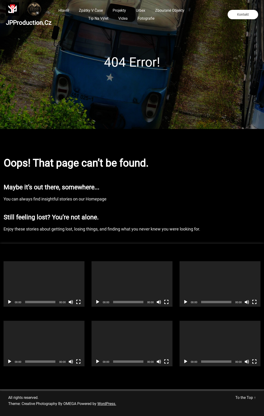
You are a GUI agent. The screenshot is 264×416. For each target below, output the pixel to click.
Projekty (119, 10)
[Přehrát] (9, 302)
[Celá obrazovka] (78, 302)
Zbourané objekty (169, 10)
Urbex (140, 10)
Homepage (96, 199)
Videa (123, 18)
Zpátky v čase (91, 10)
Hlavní (63, 10)
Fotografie (146, 18)
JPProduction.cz (28, 22)
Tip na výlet (98, 18)
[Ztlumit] (71, 302)
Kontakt (243, 14)
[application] (44, 284)
